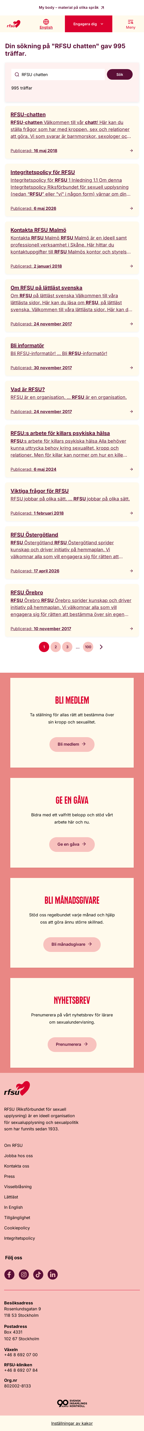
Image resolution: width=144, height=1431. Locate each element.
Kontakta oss (16, 1166)
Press (9, 1176)
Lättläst (11, 1196)
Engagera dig (85, 24)
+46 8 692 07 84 (21, 1370)
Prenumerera (68, 1044)
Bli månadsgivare (68, 944)
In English (13, 1207)
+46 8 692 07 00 (21, 1354)
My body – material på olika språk (69, 7)
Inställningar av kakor (72, 1423)
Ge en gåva (68, 843)
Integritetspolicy (19, 1238)
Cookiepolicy (17, 1227)
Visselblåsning (18, 1186)
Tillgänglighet (17, 1217)
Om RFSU (13, 1145)
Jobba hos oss (18, 1155)
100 (88, 647)
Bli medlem (68, 743)
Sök (119, 74)
